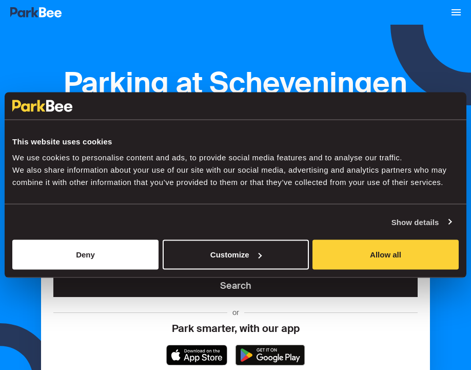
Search (235, 286)
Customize (236, 254)
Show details (415, 221)
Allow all (385, 254)
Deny (85, 254)
